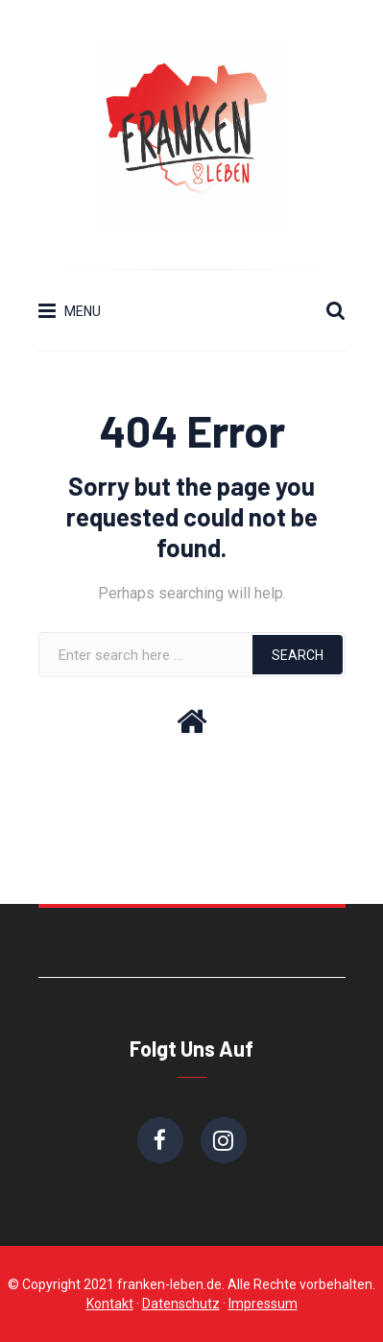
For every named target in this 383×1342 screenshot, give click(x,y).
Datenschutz (181, 1303)
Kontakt (109, 1303)
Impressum (263, 1303)
